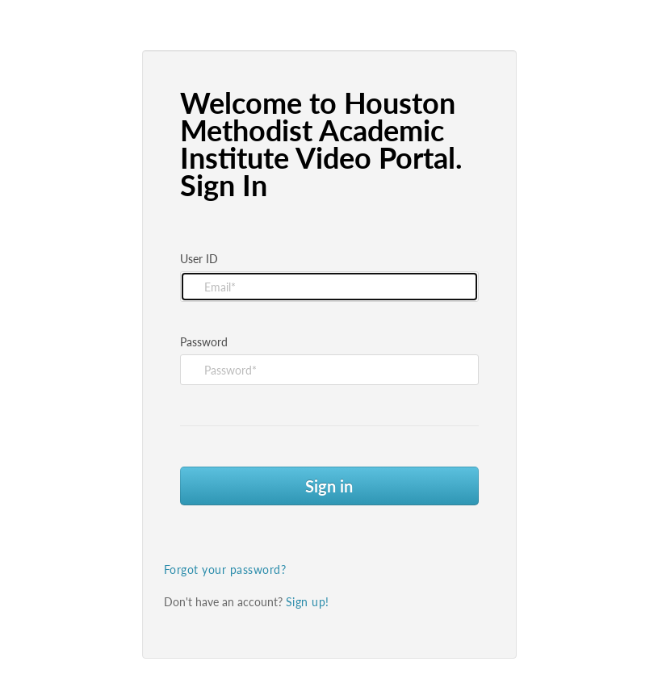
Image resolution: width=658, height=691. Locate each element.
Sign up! (307, 602)
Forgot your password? (225, 569)
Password (204, 342)
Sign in (329, 486)
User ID (199, 259)
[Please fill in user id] (329, 286)
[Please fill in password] (329, 369)
